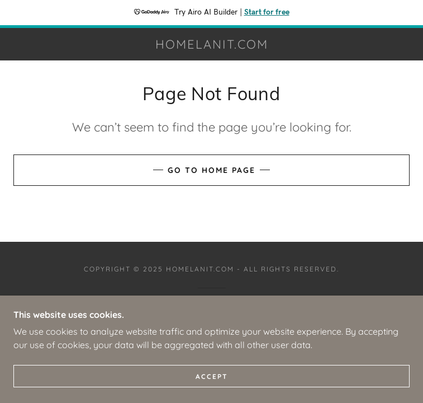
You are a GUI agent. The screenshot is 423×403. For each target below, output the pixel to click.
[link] (211, 44)
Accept (212, 376)
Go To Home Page (211, 170)
